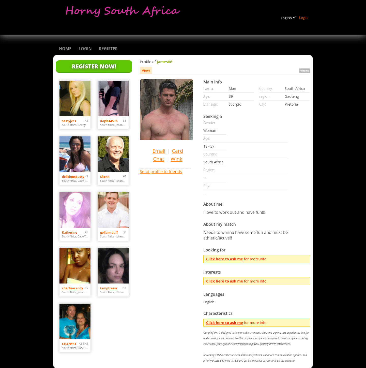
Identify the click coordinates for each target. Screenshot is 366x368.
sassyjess (69, 121)
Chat (158, 158)
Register (108, 48)
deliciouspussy (73, 177)
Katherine (69, 232)
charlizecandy (72, 288)
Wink (176, 158)
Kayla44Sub (109, 121)
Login (303, 17)
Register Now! (94, 66)
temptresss (108, 288)
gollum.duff (109, 232)
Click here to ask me (224, 259)
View (146, 70)
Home (65, 48)
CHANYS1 (69, 344)
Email (158, 150)
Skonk (105, 177)
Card (177, 150)
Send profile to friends (161, 171)
